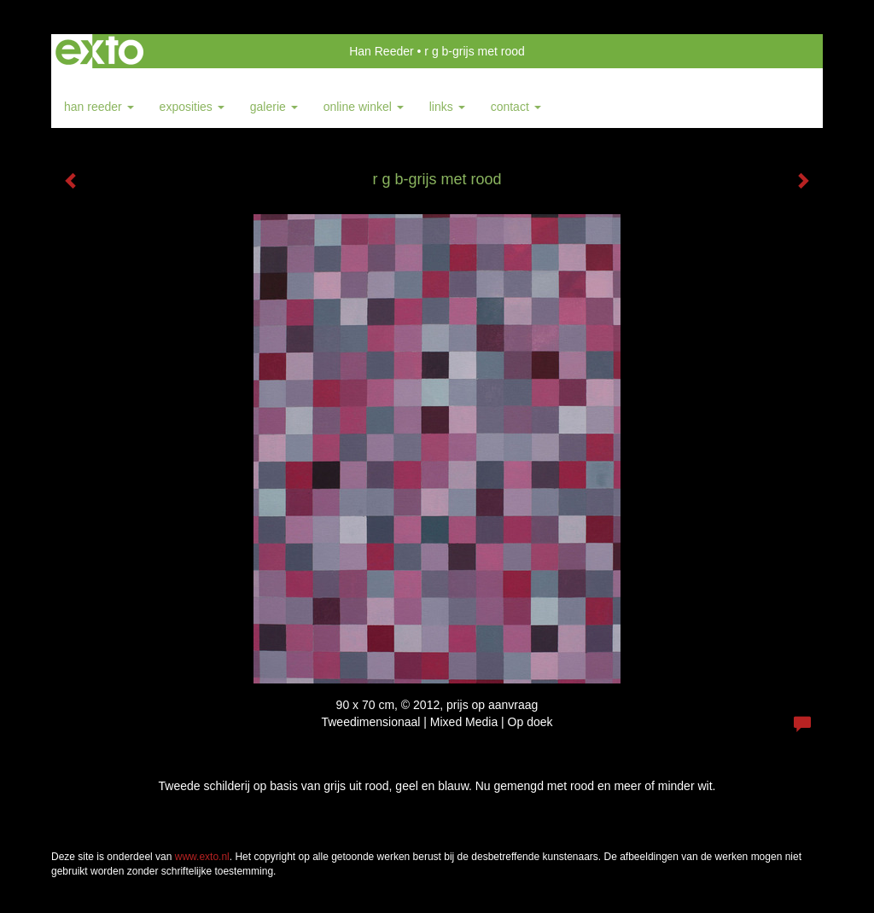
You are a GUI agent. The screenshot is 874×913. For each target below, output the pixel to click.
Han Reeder (381, 51)
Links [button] (447, 106)
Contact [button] (516, 106)
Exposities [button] (192, 106)
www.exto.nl (202, 857)
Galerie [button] (274, 106)
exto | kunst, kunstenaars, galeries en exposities (99, 51)
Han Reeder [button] (99, 106)
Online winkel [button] (363, 106)
